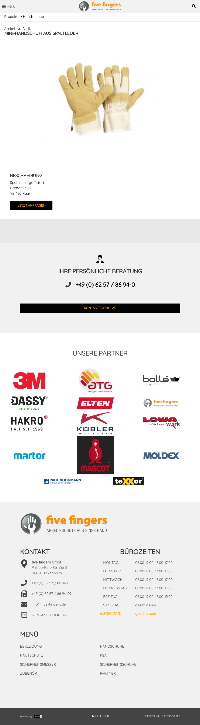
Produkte (12, 16)
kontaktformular (100, 308)
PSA (103, 655)
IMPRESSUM (151, 716)
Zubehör (28, 673)
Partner (108, 673)
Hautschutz (32, 655)
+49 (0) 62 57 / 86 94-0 (105, 284)
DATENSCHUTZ (171, 716)
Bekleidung (31, 646)
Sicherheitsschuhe (118, 664)
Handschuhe (33, 16)
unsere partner (100, 353)
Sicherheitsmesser (38, 664)
